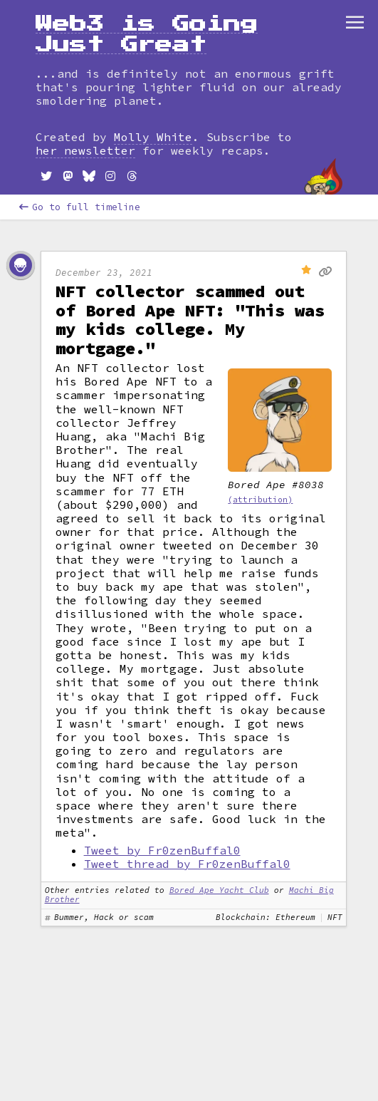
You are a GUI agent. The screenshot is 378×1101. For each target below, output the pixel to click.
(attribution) (260, 500)
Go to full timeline (79, 207)
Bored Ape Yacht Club (219, 890)
